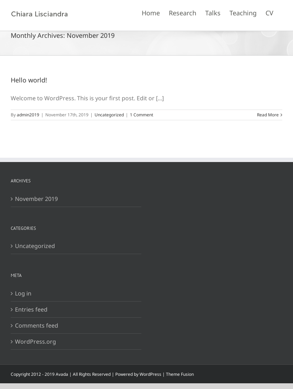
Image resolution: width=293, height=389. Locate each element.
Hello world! (29, 80)
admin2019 (28, 115)
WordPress (150, 374)
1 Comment (141, 115)
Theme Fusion (180, 374)
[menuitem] (151, 12)
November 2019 (36, 199)
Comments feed (36, 325)
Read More (268, 115)
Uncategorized (109, 115)
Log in (23, 293)
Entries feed (31, 309)
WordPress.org (35, 341)
